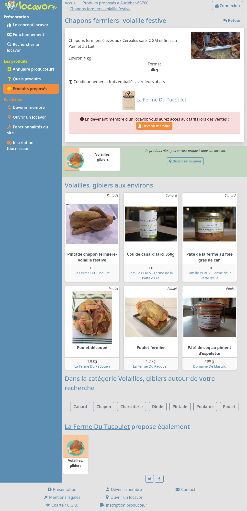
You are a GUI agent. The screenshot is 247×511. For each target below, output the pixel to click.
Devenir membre (26, 107)
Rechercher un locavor (23, 47)
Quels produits (24, 79)
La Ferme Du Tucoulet (92, 273)
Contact (185, 489)
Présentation (62, 489)
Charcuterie (131, 406)
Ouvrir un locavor (26, 117)
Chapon (103, 406)
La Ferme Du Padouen (92, 366)
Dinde (157, 406)
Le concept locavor (27, 24)
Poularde (205, 406)
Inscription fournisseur (20, 145)
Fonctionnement (25, 34)
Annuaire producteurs (31, 69)
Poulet (229, 406)
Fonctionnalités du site (27, 130)
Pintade (180, 406)
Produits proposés (27, 88)
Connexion (227, 5)
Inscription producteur (123, 505)
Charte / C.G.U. (61, 505)
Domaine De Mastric (209, 366)
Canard (80, 406)
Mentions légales (61, 497)
